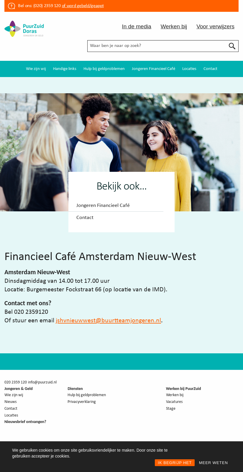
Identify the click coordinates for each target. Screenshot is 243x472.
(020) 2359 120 (47, 6)
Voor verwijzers (215, 26)
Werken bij (174, 26)
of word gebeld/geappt (83, 6)
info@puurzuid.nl (42, 382)
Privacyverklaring (82, 402)
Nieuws (10, 402)
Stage (170, 408)
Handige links (64, 69)
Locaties (189, 69)
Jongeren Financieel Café (153, 69)
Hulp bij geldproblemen (104, 69)
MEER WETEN (213, 462)
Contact (210, 69)
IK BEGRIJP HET (175, 462)
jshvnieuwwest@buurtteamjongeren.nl (108, 320)
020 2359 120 (15, 382)
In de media (136, 26)
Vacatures (174, 402)
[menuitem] (36, 69)
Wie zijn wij (36, 69)
